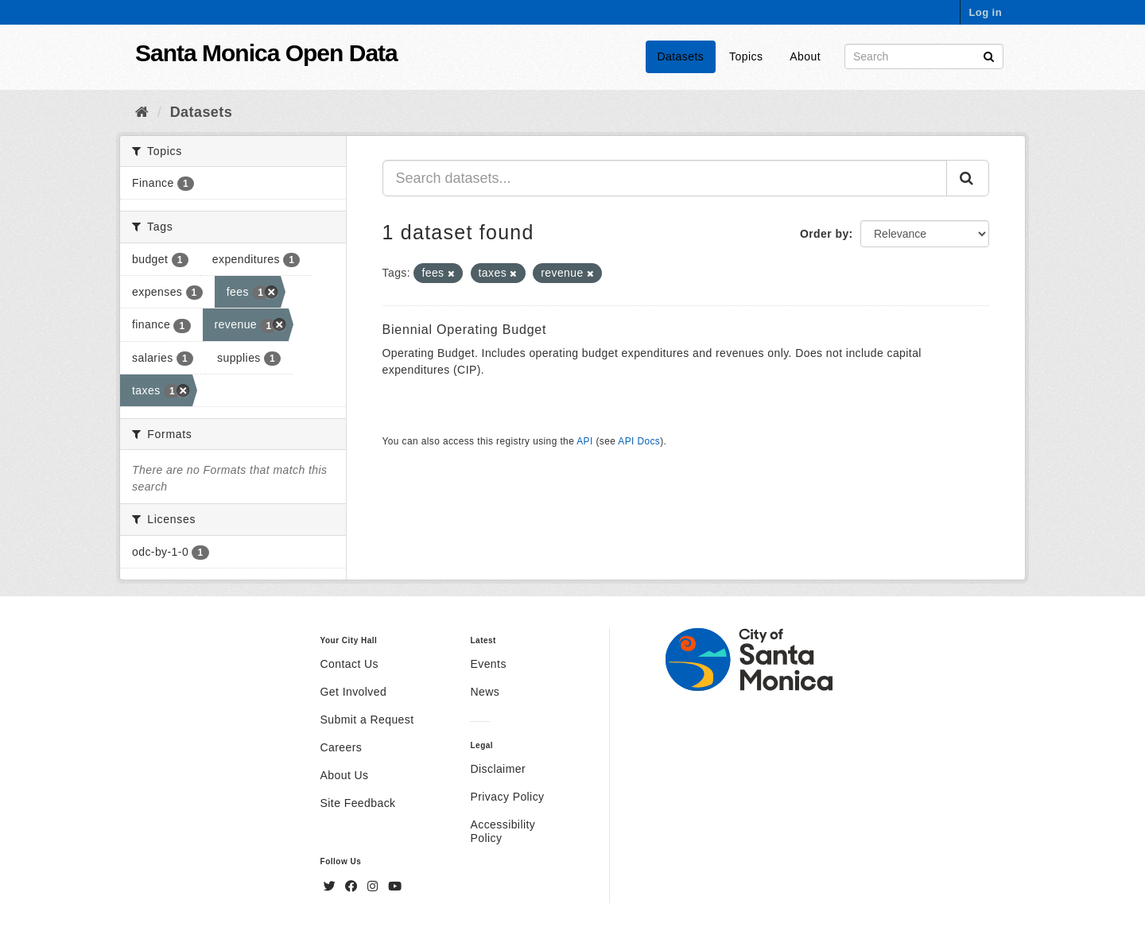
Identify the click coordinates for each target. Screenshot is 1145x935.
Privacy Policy (507, 796)
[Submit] (989, 55)
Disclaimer (498, 768)
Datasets (681, 56)
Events (488, 664)
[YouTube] (395, 886)
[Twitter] (331, 886)
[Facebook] (353, 886)
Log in (985, 12)
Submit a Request (367, 719)
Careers (341, 747)
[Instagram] (374, 886)
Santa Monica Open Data (266, 53)
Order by (824, 233)
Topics (746, 56)
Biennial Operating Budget (464, 329)
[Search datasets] (923, 56)
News (484, 691)
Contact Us (349, 664)
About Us (344, 775)
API (584, 441)
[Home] (142, 112)
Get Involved (353, 691)
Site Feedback (358, 803)
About (805, 56)
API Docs (639, 441)
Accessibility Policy (502, 831)
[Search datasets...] (665, 178)
